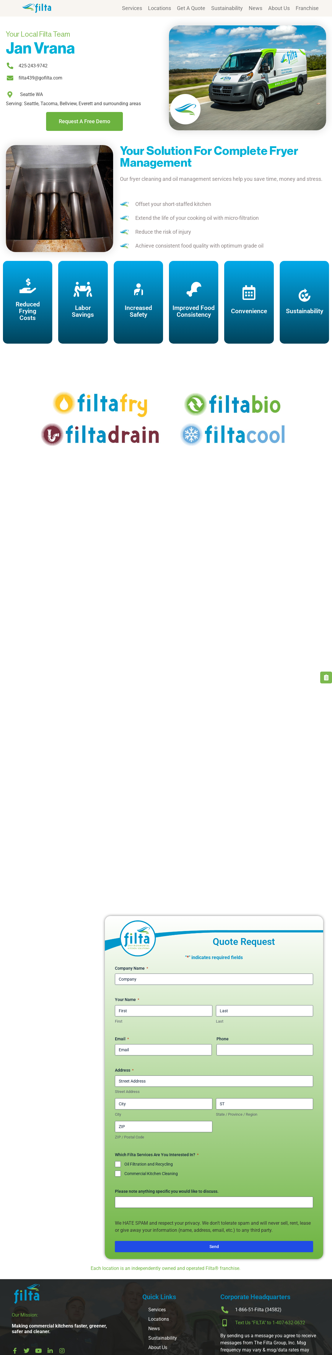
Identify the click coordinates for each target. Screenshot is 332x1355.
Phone (223, 1038)
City (118, 1114)
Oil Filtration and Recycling (148, 1164)
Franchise (307, 8)
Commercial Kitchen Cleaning (151, 1173)
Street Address (127, 1091)
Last (219, 1021)
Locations (159, 8)
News (255, 8)
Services (132, 8)
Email (122, 1039)
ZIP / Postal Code (129, 1137)
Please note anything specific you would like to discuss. (167, 1191)
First (118, 1021)
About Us (279, 8)
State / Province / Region (236, 1114)
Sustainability (227, 8)
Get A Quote (191, 8)
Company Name (131, 968)
